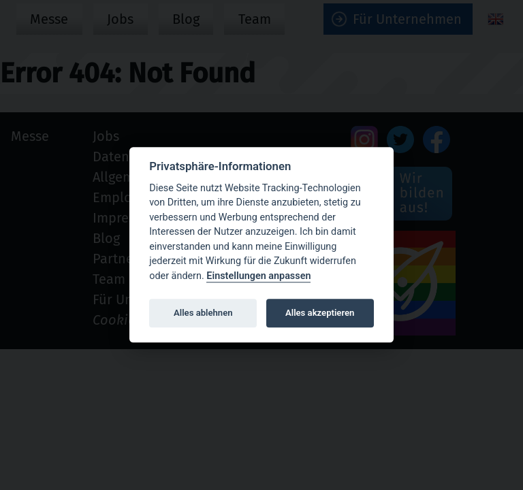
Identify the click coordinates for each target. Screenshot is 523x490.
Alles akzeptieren (319, 313)
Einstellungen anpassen (258, 276)
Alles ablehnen (203, 313)
